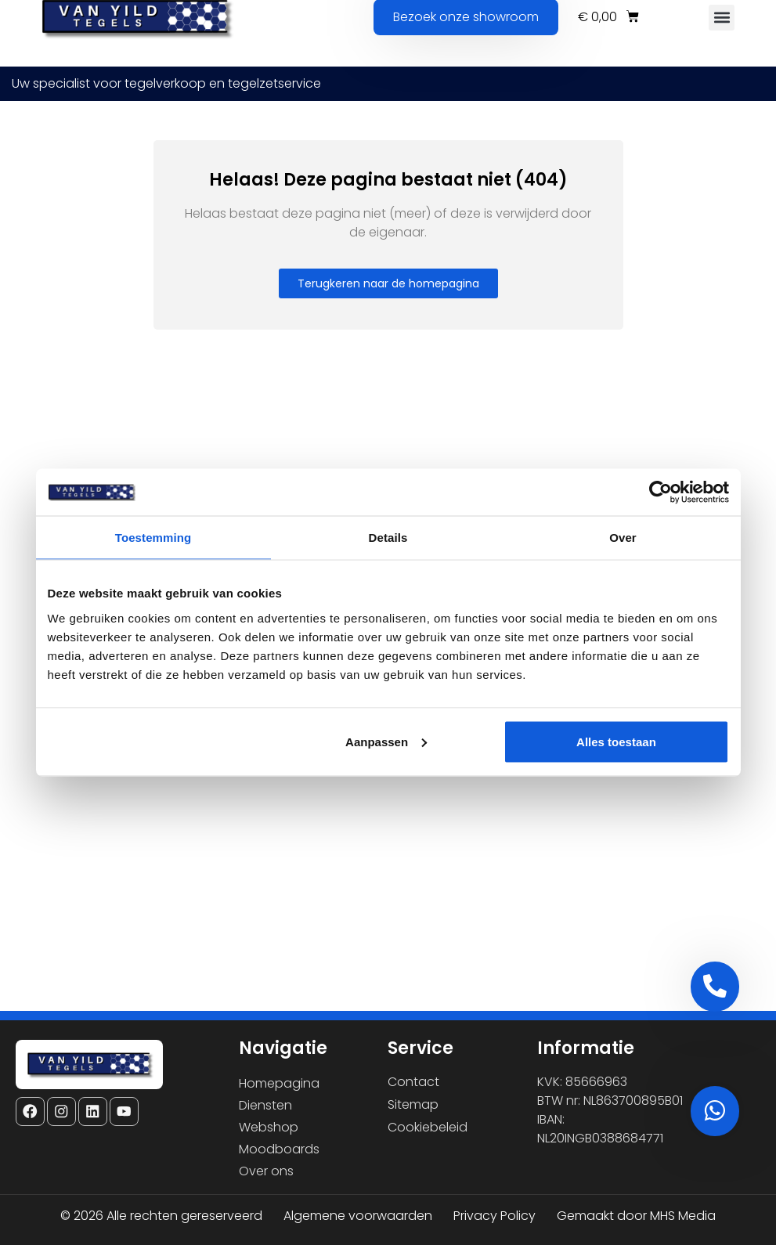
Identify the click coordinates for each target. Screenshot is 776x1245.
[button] (721, 18)
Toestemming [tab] (153, 537)
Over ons (266, 1171)
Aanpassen (386, 741)
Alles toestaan (616, 741)
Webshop (268, 1127)
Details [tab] (388, 537)
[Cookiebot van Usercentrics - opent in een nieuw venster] (660, 492)
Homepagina (279, 1083)
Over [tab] (623, 537)
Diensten (265, 1105)
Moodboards (279, 1149)
